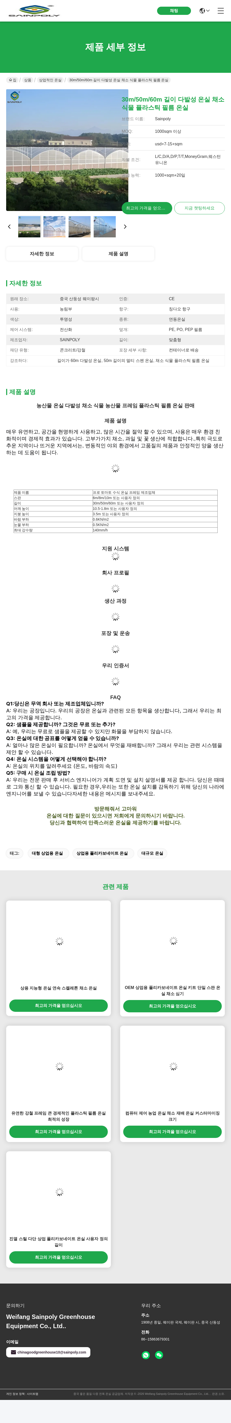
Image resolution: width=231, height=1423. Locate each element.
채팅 (174, 10)
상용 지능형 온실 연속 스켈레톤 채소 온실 (58, 988)
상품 (27, 80)
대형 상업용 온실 (47, 853)
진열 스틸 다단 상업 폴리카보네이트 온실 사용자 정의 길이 (58, 1242)
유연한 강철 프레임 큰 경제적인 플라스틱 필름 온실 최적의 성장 (58, 1116)
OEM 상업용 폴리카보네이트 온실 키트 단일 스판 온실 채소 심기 (172, 990)
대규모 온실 (152, 853)
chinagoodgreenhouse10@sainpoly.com (48, 1352)
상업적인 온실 (50, 80)
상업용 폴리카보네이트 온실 (102, 853)
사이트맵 (32, 1393)
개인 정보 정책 (15, 1393)
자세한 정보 (42, 253)
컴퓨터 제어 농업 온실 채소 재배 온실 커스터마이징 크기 (172, 1116)
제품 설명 (118, 253)
